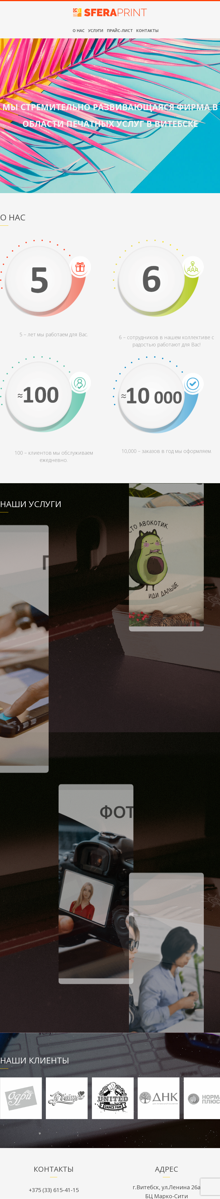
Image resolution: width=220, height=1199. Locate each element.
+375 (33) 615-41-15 (54, 876)
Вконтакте (53, 915)
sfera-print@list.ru (53, 890)
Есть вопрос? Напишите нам (110, 999)
